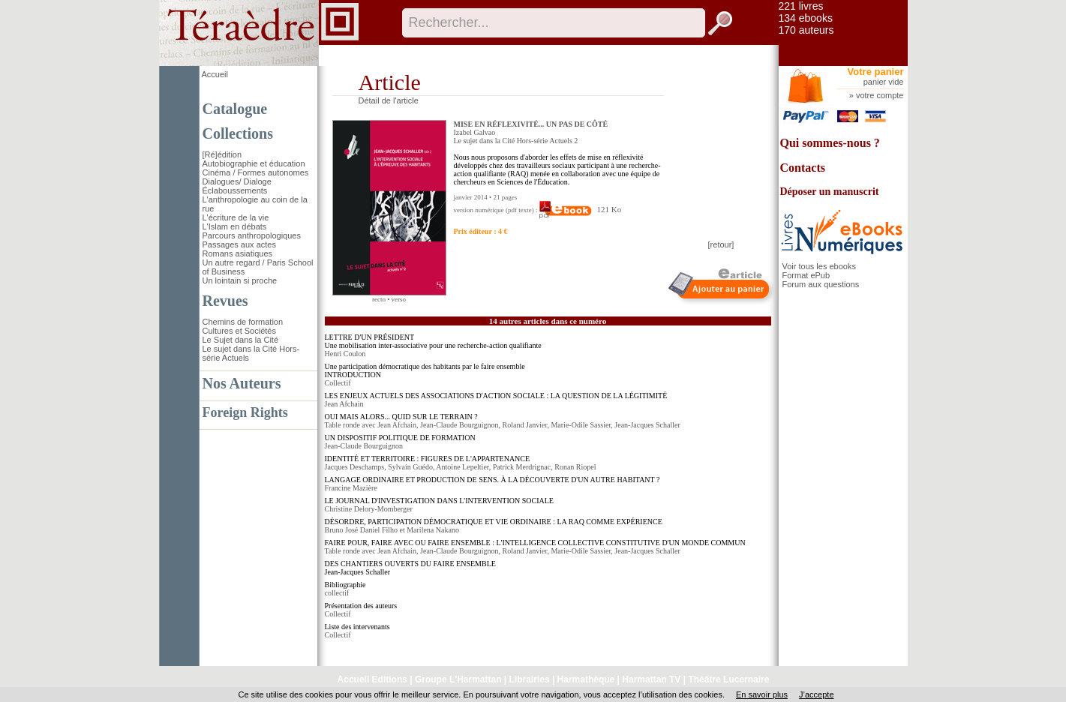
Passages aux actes (239, 244)
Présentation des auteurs (361, 606)
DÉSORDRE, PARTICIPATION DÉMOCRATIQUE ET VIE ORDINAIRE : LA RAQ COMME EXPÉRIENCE (493, 522)
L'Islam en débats (235, 226)
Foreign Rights (245, 412)
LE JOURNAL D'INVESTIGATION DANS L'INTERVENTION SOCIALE (439, 500)
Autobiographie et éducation (254, 163)
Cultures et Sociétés (239, 330)
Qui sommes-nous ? (830, 142)
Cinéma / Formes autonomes (256, 172)
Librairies (529, 679)
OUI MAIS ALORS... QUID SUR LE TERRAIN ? (401, 416)
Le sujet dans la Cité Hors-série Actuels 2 (516, 140)
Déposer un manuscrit (829, 191)
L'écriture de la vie (236, 217)
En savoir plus (762, 694)
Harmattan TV (651, 679)
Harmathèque (586, 679)
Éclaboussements (235, 190)
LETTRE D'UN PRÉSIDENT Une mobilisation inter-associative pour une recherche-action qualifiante (433, 341)
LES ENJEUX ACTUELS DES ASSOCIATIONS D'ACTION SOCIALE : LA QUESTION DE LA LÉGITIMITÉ (496, 396)
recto (379, 299)
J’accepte (816, 694)
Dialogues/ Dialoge (237, 181)
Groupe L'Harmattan (458, 679)
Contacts (802, 167)
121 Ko (580, 209)
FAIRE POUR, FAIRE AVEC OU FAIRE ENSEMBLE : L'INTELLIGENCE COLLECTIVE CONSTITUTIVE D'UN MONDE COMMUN (535, 542)
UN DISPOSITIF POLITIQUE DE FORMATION (400, 438)
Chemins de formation (243, 321)
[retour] (721, 244)
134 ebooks (806, 18)
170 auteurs (806, 30)
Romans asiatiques (238, 253)
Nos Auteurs (242, 383)
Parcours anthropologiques (252, 235)
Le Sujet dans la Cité (241, 339)
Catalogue (235, 108)
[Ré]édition (222, 154)
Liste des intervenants (357, 626)
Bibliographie (345, 584)
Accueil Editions (372, 679)
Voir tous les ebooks (819, 266)
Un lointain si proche (240, 280)
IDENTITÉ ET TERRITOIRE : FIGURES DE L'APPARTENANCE (427, 458)
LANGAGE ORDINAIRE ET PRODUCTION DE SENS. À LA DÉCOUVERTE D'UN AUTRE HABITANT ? (492, 480)
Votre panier (876, 71)
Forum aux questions (821, 284)
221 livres (801, 6)
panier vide (883, 81)
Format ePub (806, 275)
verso (399, 299)
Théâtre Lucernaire (728, 679)
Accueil (215, 74)
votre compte (880, 95)
